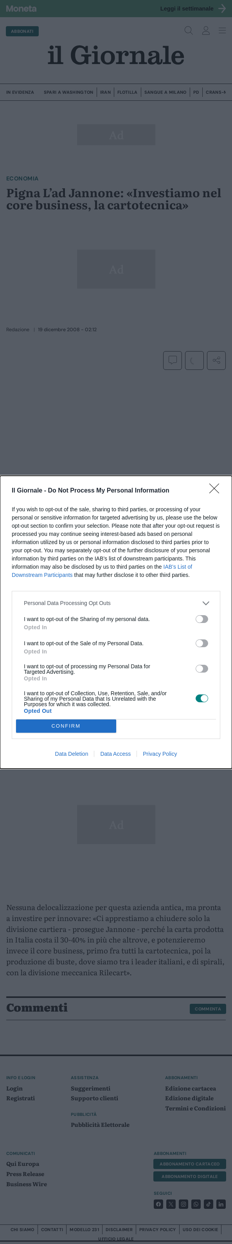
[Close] (216, 491)
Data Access (115, 754)
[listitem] (116, 603)
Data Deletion (71, 754)
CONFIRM (66, 725)
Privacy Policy (160, 754)
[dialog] (116, 622)
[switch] (202, 619)
